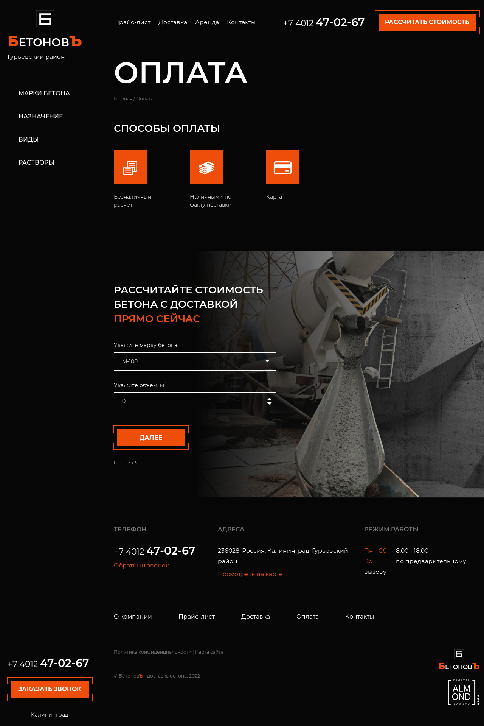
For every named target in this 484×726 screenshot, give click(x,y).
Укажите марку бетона (145, 345)
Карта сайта (209, 652)
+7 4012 (48, 664)
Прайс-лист (132, 22)
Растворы (36, 162)
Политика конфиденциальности (152, 652)
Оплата (307, 616)
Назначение (41, 116)
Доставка (172, 22)
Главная (123, 98)
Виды (29, 139)
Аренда (207, 22)
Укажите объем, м (140, 385)
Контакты (241, 22)
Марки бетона (44, 93)
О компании (133, 616)
